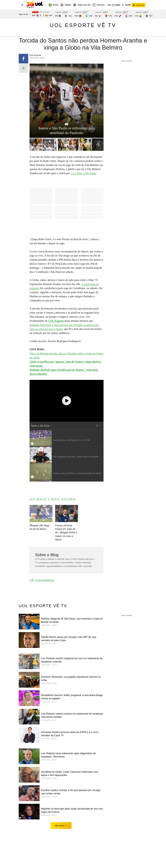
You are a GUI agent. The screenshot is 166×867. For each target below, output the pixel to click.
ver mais (61, 825)
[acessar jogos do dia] (25, 14)
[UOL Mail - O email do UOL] (116, 5)
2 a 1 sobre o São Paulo (83, 173)
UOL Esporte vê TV (83, 25)
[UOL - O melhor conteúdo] (34, 5)
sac (109, 5)
